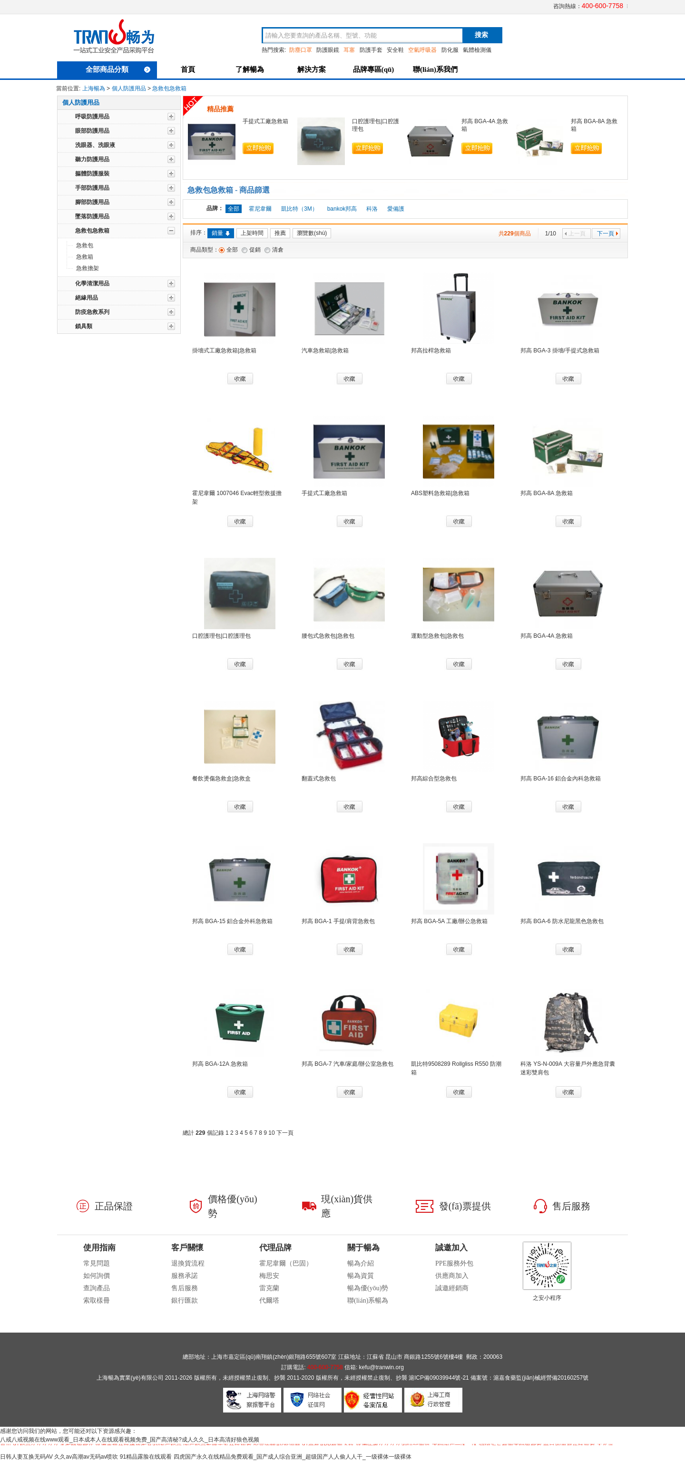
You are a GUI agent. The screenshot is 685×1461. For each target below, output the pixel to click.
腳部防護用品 (92, 202)
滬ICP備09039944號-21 (439, 1377)
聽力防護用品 (92, 159)
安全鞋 (395, 50)
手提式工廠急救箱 (265, 121)
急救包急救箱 (169, 88)
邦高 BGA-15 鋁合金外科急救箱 (232, 921)
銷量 (221, 233)
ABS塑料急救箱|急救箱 (440, 493)
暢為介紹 (360, 1263)
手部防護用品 (92, 188)
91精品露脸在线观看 (146, 1456)
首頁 (188, 69)
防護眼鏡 (327, 50)
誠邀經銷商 (452, 1288)
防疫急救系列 (92, 312)
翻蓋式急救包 (319, 778)
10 (271, 1133)
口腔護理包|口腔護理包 (221, 636)
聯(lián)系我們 (435, 69)
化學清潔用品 (92, 283)
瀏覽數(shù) (312, 233)
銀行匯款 (184, 1300)
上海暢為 (93, 88)
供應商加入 (452, 1275)
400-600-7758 (602, 6)
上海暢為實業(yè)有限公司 (130, 1377)
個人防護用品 (129, 88)
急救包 (84, 245)
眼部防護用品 (92, 130)
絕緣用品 (86, 297)
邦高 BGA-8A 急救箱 (546, 493)
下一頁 (607, 233)
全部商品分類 (118, 69)
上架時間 (252, 233)
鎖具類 (83, 326)
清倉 (278, 249)
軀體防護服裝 (92, 173)
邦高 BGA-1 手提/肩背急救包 (338, 921)
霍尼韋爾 (260, 208)
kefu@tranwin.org (381, 1367)
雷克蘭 (269, 1288)
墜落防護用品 (92, 216)
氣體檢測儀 (477, 50)
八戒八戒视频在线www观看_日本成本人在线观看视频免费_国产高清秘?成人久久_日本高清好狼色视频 (129, 1439)
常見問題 (96, 1263)
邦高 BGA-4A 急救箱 (546, 636)
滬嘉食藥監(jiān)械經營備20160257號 (540, 1377)
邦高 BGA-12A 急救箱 (220, 1064)
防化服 (450, 50)
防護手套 (371, 50)
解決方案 (311, 69)
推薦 (280, 233)
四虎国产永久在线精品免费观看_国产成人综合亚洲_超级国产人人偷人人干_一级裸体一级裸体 (292, 1456)
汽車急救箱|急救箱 (325, 350)
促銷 (255, 249)
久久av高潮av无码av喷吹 (86, 1456)
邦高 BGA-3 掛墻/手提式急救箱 (559, 350)
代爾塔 (269, 1300)
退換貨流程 (188, 1263)
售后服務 (184, 1288)
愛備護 (395, 208)
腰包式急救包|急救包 (328, 636)
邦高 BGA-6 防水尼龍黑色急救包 (562, 921)
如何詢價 (96, 1275)
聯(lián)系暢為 (367, 1300)
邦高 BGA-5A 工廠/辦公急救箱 (449, 921)
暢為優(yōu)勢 (367, 1288)
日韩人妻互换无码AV (26, 1456)
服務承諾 (184, 1275)
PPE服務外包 (454, 1263)
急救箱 (84, 256)
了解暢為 (249, 69)
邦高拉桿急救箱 (431, 350)
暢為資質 (360, 1275)
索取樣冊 (96, 1300)
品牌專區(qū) (373, 69)
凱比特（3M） (299, 208)
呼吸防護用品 (92, 116)
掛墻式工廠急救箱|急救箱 (224, 350)
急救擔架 (87, 268)
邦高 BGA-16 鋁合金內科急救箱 (560, 778)
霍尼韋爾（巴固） (286, 1263)
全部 (232, 249)
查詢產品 (96, 1288)
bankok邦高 (342, 208)
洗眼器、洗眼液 (95, 145)
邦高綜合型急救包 (434, 778)
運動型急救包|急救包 (437, 636)
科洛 (372, 208)
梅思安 (269, 1275)
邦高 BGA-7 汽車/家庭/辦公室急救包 (347, 1064)
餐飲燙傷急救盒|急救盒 (221, 778)
